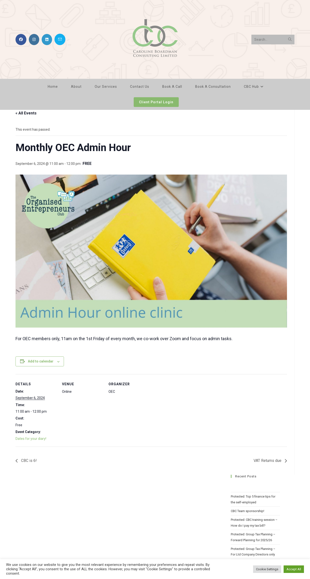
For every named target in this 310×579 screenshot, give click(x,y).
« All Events (26, 113)
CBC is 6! (28, 460)
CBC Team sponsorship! (247, 511)
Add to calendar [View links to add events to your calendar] (41, 361)
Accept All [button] (294, 569)
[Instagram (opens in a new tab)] (34, 39)
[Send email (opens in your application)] (59, 39)
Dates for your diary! (31, 439)
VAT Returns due (268, 460)
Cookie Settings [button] (267, 569)
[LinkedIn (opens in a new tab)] (47, 39)
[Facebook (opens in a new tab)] (21, 39)
